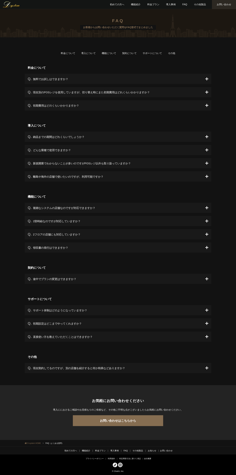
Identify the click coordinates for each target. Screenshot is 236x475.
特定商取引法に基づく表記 (130, 459)
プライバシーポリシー (95, 459)
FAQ (126, 450)
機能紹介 (86, 450)
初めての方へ (70, 450)
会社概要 (147, 459)
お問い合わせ (224, 4)
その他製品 (137, 450)
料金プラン (100, 450)
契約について (129, 53)
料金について (68, 53)
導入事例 (114, 450)
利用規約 (111, 459)
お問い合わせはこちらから (118, 420)
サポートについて (152, 53)
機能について (109, 53)
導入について (88, 53)
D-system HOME (34, 443)
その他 (171, 53)
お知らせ (152, 450)
